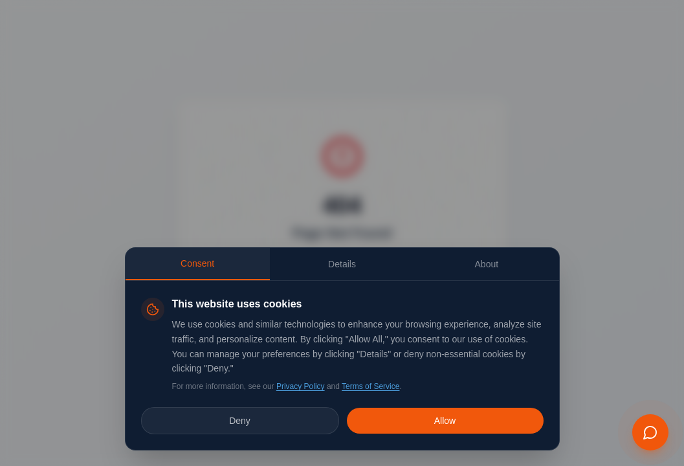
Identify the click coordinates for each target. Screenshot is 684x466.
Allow (445, 421)
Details (342, 264)
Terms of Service (370, 386)
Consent (197, 263)
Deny (239, 421)
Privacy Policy (300, 386)
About (487, 264)
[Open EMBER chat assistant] (650, 432)
